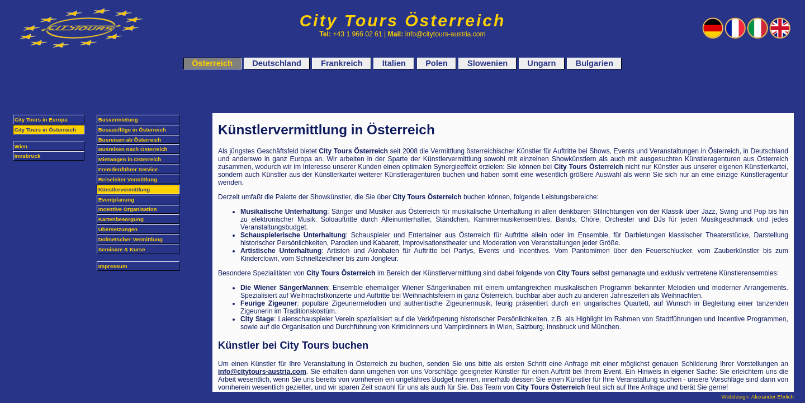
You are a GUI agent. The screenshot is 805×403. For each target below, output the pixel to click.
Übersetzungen (118, 229)
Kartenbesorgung (121, 219)
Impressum (112, 266)
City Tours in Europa (41, 119)
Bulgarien (594, 63)
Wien (21, 146)
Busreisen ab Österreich (129, 140)
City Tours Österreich (403, 20)
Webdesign (735, 396)
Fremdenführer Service (128, 169)
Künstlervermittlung (124, 189)
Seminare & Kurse (121, 249)
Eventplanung (116, 199)
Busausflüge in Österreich (132, 129)
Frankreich (342, 63)
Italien (394, 63)
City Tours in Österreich (45, 129)
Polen (436, 63)
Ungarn (541, 63)
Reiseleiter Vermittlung (127, 179)
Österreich (212, 63)
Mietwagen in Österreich (129, 159)
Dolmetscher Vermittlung (130, 239)
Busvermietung (118, 119)
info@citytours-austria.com (262, 372)
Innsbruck (27, 156)
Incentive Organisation (127, 209)
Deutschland (276, 63)
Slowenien (487, 63)
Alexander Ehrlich (772, 396)
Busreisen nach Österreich (133, 149)
